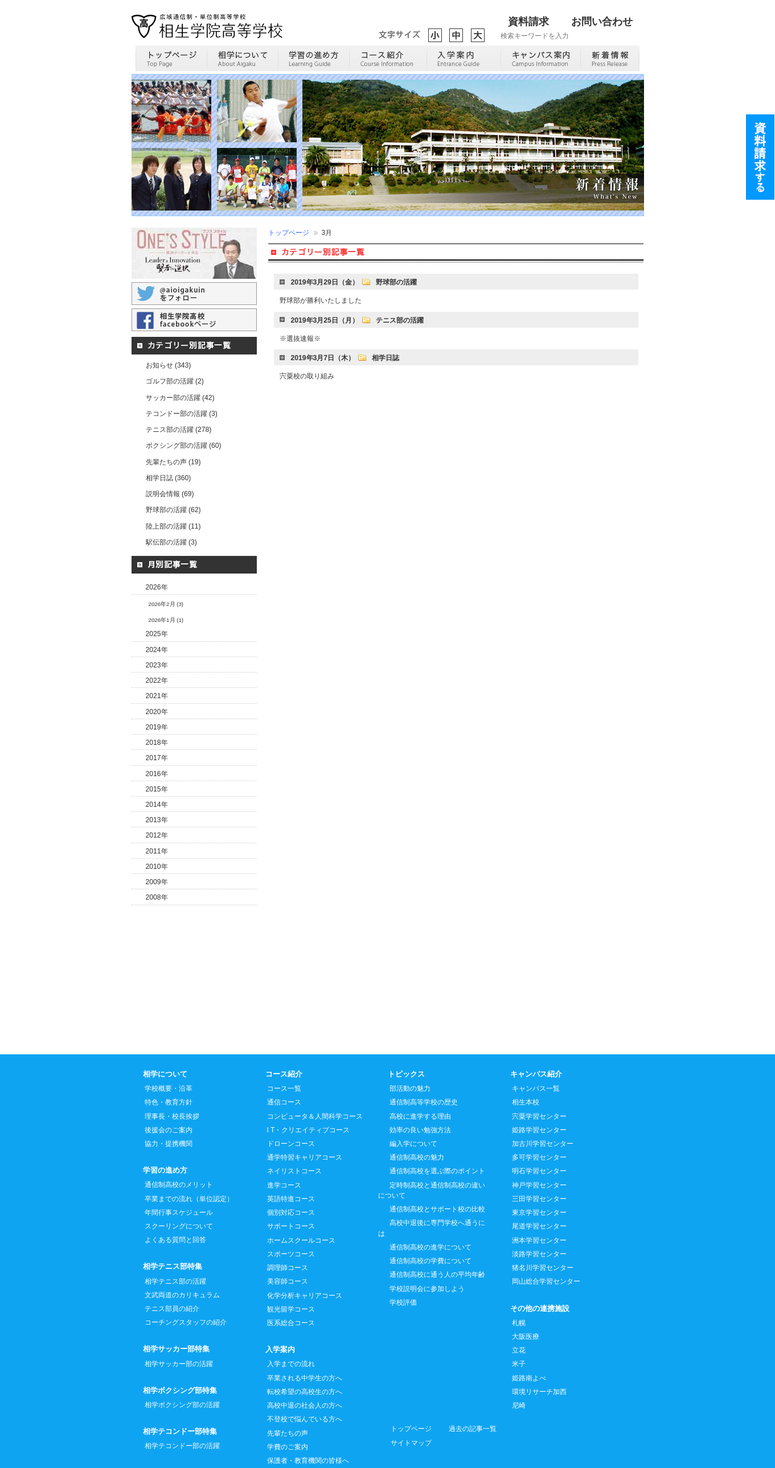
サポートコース (291, 1176)
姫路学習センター (539, 1079)
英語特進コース (291, 1148)
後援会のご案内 (168, 1079)
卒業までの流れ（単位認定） (189, 1148)
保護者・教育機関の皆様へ (308, 1410)
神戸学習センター (539, 1135)
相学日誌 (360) (168, 478)
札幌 (519, 1272)
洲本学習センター (539, 1190)
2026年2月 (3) (166, 604)
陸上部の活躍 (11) (173, 526)
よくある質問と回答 (175, 1189)
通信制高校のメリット (179, 1134)
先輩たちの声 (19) (173, 462)
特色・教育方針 (168, 1051)
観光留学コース (291, 1259)
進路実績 (280, 1437)
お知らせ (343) (168, 365)
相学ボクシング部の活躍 (182, 1354)
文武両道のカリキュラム (182, 1244)
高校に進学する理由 (420, 1066)
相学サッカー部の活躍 (179, 1313)
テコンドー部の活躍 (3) (182, 414)
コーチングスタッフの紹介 (186, 1272)
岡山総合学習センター (546, 1231)
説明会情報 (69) (170, 494)
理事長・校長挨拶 (172, 1066)
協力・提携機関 (168, 1093)
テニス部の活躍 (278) (179, 430)
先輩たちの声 (287, 1383)
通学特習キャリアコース (304, 1107)
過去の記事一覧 (473, 1378)
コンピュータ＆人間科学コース (315, 1066)
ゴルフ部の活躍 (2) (175, 381)
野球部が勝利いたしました (321, 300)
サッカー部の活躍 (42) (180, 398)
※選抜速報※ (300, 339)
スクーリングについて (179, 1176)
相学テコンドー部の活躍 (182, 1395)
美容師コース (287, 1231)
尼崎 (519, 1355)
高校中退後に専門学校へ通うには (431, 1177)
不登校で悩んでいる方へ (304, 1368)
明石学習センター (539, 1120)
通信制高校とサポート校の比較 (437, 1158)
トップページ (288, 233)
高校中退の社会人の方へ (304, 1355)
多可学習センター (539, 1107)
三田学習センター (539, 1148)
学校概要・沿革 (168, 1038)
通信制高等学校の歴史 (423, 1051)
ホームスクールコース (301, 1190)
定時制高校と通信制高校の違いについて (431, 1140)
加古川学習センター (542, 1093)
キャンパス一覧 (536, 1038)
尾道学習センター (539, 1176)
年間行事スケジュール (179, 1162)
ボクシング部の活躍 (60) (184, 446)
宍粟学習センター (539, 1066)
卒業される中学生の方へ (304, 1327)
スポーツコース (291, 1203)
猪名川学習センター (542, 1217)
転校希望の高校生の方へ (304, 1341)
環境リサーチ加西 (539, 1341)
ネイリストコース (294, 1120)
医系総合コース (291, 1272)
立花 (519, 1300)
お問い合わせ (602, 21)
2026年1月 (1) (166, 620)
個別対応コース (291, 1162)
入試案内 (280, 1424)
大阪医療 (525, 1286)
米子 (519, 1313)
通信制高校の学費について (430, 1210)
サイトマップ (411, 1392)
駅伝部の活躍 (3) (171, 542)
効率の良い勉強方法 (420, 1079)
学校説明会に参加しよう (427, 1238)
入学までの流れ (291, 1313)
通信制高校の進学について (430, 1197)
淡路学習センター (539, 1203)
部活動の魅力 (409, 1038)
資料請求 (528, 21)
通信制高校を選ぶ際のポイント (437, 1120)
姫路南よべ (529, 1327)
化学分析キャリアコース (304, 1245)
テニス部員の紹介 (172, 1258)
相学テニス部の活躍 (175, 1231)
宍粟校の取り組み (307, 376)
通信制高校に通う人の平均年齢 (437, 1224)
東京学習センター (539, 1162)
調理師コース (287, 1217)
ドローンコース (291, 1093)
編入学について (413, 1093)
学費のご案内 (287, 1396)
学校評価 (403, 1252)
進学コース (284, 1135)
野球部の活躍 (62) (173, 510)
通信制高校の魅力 (416, 1107)
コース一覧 (284, 1038)
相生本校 (525, 1051)
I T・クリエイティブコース (308, 1079)
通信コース (284, 1051)
